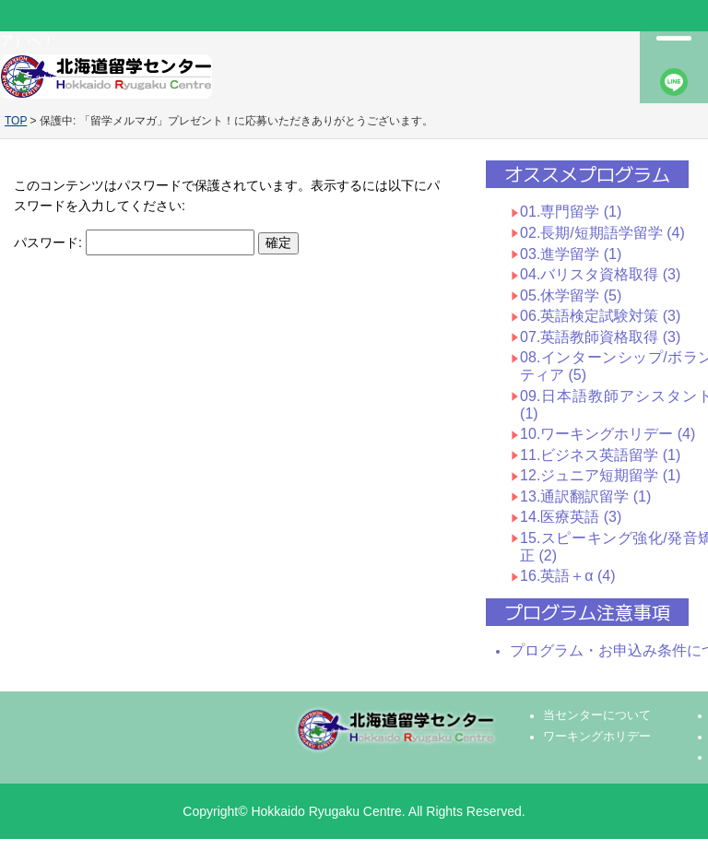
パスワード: (134, 242)
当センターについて (597, 715)
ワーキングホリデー (597, 736)
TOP (16, 120)
